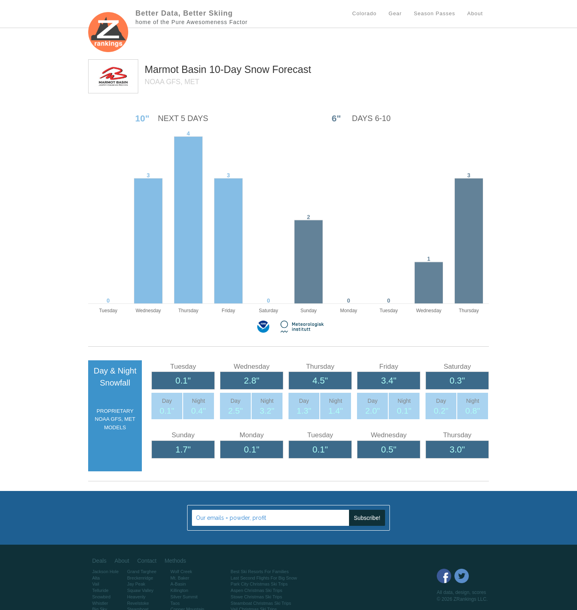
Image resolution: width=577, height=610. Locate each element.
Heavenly (136, 596)
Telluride (100, 590)
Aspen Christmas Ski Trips (256, 590)
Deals (99, 560)
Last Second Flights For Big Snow (264, 578)
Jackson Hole (105, 571)
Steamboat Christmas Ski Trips (261, 603)
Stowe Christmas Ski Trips (256, 596)
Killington (179, 590)
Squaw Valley (140, 590)
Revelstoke (138, 603)
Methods (175, 560)
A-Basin (178, 584)
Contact (146, 560)
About (122, 560)
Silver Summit (184, 596)
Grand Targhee (141, 571)
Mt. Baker (179, 578)
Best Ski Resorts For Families (260, 571)
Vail (95, 584)
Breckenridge (140, 578)
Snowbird (101, 596)
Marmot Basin (177, 69)
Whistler (100, 603)
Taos (175, 603)
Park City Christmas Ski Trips (259, 584)
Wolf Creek (181, 571)
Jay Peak (136, 584)
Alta (96, 578)
